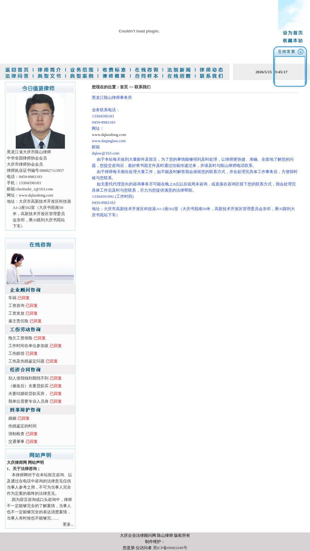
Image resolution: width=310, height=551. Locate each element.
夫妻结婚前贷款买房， (28, 393)
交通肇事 (16, 441)
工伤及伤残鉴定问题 (26, 361)
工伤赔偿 (16, 353)
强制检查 (16, 433)
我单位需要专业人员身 (28, 401)
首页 (124, 87)
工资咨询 (16, 305)
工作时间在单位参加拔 (28, 345)
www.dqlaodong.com (109, 134)
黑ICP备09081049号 (170, 547)
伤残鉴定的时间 (22, 426)
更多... (68, 524)
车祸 (12, 297)
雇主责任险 (18, 321)
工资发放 (16, 313)
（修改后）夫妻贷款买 (28, 386)
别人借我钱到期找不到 (28, 378)
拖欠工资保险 (20, 338)
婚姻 (12, 418)
